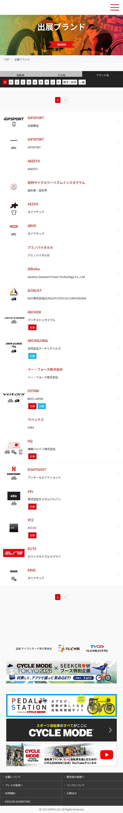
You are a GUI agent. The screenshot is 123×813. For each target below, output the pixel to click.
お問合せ (72, 793)
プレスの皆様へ (14, 785)
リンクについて (75, 785)
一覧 (82, 82)
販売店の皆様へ (75, 777)
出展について (12, 777)
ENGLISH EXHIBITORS (17, 801)
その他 (61, 75)
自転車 (20, 75)
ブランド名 (102, 75)
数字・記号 (69, 82)
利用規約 (10, 793)
